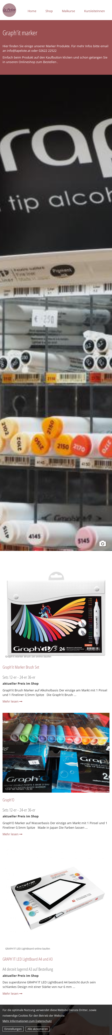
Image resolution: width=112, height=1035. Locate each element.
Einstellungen (13, 1029)
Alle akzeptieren (37, 1029)
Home (32, 11)
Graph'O (8, 800)
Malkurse (68, 11)
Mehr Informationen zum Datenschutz (27, 1021)
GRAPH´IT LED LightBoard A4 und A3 (28, 959)
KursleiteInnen (94, 11)
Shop (49, 11)
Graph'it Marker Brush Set (21, 667)
